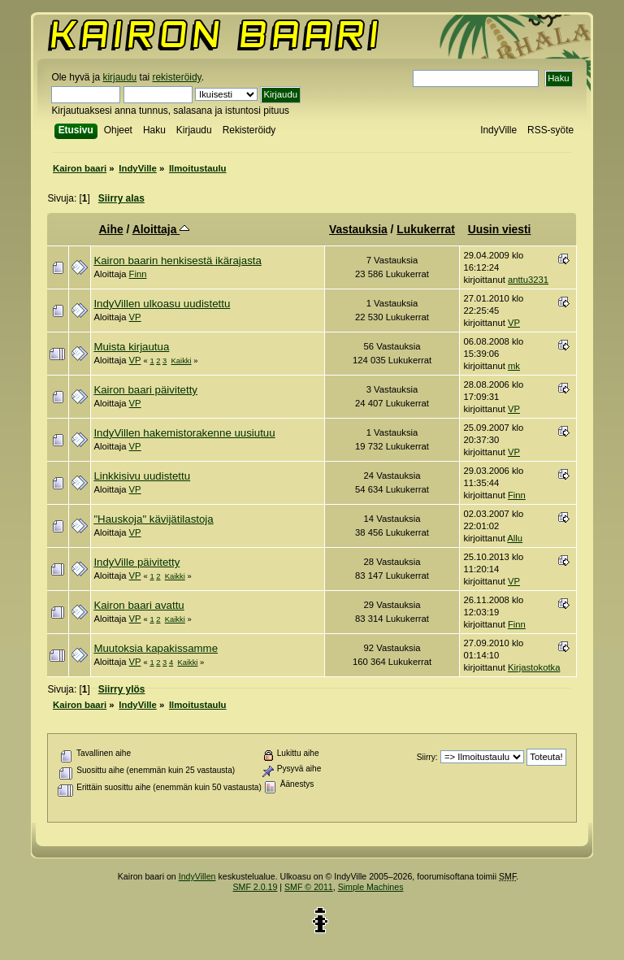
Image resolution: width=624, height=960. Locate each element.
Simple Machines (371, 887)
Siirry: (427, 757)
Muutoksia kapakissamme (155, 648)
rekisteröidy (177, 77)
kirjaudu (119, 77)
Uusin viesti (499, 229)
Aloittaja (161, 229)
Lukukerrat (425, 229)
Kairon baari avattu (138, 605)
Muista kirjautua (131, 347)
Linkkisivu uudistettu (141, 476)
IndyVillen (197, 876)
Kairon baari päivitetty (145, 390)
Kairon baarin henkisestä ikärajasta (177, 260)
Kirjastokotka (534, 667)
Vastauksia (358, 229)
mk (514, 366)
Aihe (111, 229)
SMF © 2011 (308, 887)
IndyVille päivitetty (136, 562)
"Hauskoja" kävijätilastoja (153, 519)
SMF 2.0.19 (255, 887)
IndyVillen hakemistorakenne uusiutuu (184, 433)
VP (135, 317)
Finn (138, 274)
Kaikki (181, 360)
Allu (514, 538)
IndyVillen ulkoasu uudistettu (161, 304)
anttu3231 (528, 280)
